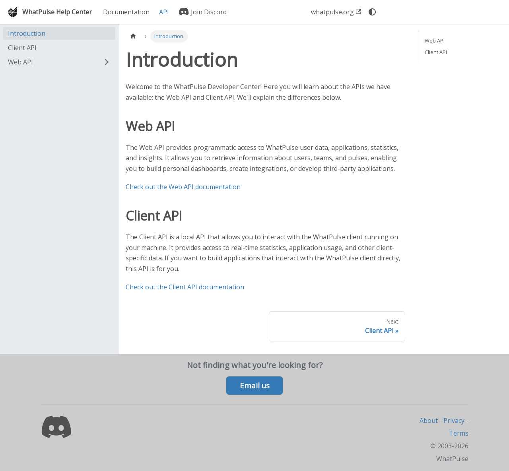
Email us (255, 385)
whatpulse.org (336, 12)
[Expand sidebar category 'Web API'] (106, 62)
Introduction (26, 33)
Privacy (453, 420)
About (429, 420)
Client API (22, 47)
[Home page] (133, 36)
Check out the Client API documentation (185, 287)
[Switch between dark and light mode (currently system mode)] (372, 12)
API (164, 12)
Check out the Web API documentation (183, 186)
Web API (20, 62)
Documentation (126, 12)
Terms (458, 433)
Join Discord (203, 12)
